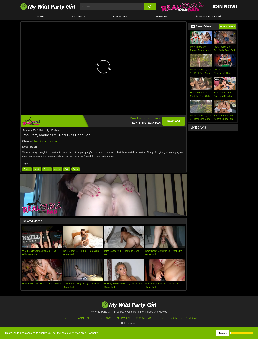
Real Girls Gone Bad (46, 141)
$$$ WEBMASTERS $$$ (208, 16)
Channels (81, 318)
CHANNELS (78, 16)
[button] (241, 333)
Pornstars (120, 16)
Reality (75, 169)
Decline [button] (222, 333)
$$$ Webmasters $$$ (150, 318)
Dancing (47, 169)
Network (162, 16)
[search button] (150, 6)
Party (67, 169)
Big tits (37, 169)
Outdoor (57, 169)
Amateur (27, 169)
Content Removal (184, 318)
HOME (40, 16)
